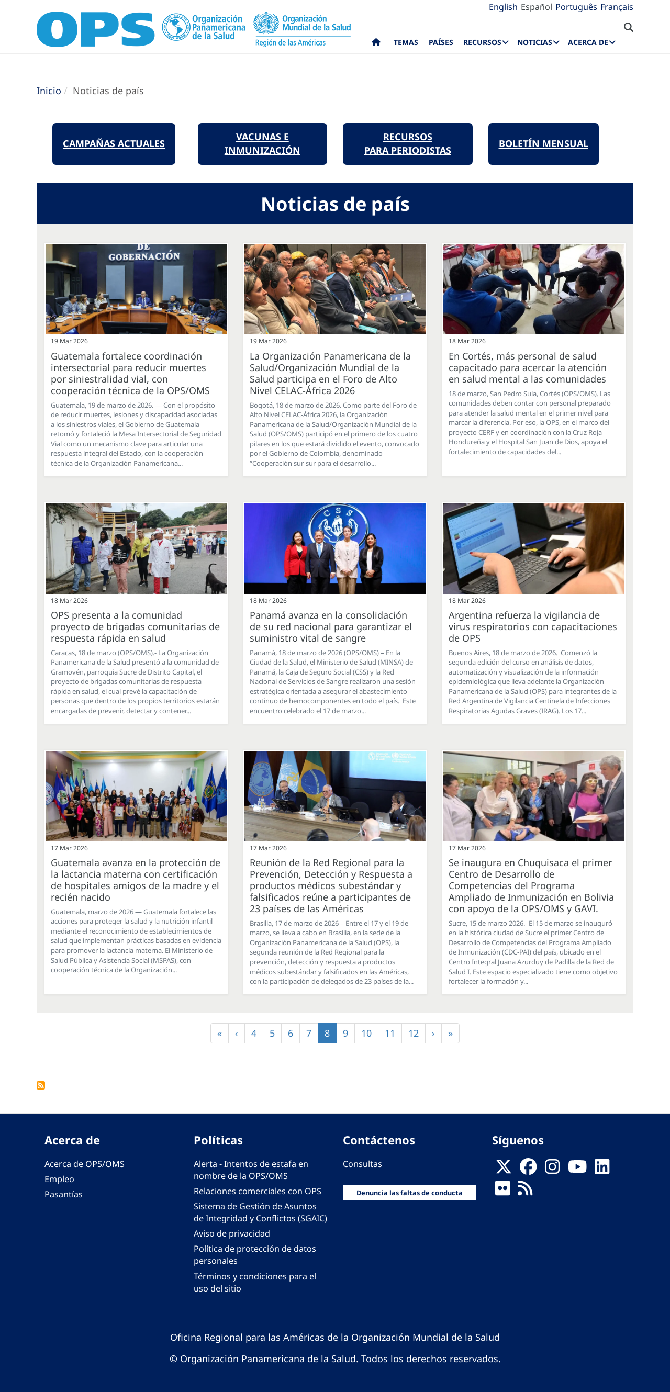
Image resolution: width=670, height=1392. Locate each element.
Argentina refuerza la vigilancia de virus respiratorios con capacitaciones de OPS (533, 626)
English (503, 7)
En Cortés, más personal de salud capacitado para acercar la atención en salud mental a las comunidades (528, 367)
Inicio (49, 90)
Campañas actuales (114, 143)
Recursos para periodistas (407, 143)
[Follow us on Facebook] (528, 1169)
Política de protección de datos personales (255, 1254)
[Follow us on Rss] (525, 1191)
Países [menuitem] (441, 42)
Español (536, 7)
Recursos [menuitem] (482, 42)
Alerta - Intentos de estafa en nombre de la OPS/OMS (251, 1170)
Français (616, 7)
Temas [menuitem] (406, 42)
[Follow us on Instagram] (552, 1169)
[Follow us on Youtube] (577, 1169)
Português (576, 7)
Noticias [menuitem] (534, 42)
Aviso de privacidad (232, 1233)
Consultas (362, 1164)
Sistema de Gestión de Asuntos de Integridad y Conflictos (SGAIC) (260, 1212)
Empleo (59, 1179)
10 (369, 1033)
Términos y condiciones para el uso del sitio (255, 1282)
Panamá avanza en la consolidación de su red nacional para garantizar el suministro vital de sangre (331, 626)
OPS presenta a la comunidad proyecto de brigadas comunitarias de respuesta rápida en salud (135, 626)
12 (417, 1033)
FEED (41, 1085)
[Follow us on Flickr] (502, 1191)
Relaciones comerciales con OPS (257, 1191)
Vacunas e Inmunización (262, 143)
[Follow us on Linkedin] (602, 1169)
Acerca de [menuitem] (588, 42)
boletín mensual (543, 143)
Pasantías (63, 1194)
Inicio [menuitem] (376, 44)
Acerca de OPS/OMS (84, 1164)
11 (393, 1033)
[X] (503, 1169)
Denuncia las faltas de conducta (409, 1192)
